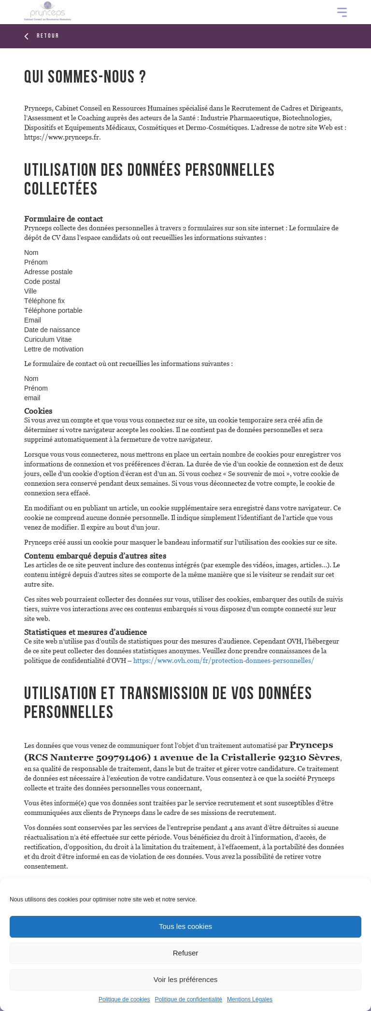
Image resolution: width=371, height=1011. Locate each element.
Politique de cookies (124, 999)
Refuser (186, 953)
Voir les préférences (186, 979)
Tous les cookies (185, 926)
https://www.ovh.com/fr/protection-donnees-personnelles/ (223, 660)
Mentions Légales (249, 999)
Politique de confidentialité (188, 999)
